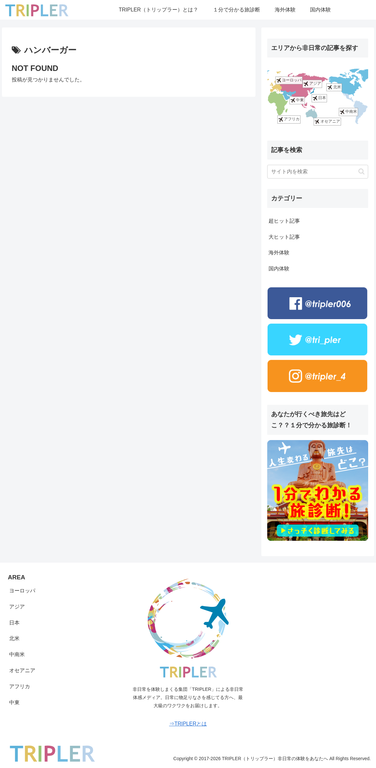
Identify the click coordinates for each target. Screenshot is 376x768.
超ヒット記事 (284, 221)
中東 (297, 100)
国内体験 (279, 268)
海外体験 (279, 252)
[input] (317, 172)
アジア (312, 83)
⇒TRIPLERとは (188, 723)
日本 (319, 98)
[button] (361, 171)
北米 (334, 87)
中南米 (348, 112)
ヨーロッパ (289, 80)
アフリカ (289, 119)
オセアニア (327, 121)
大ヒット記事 (284, 237)
